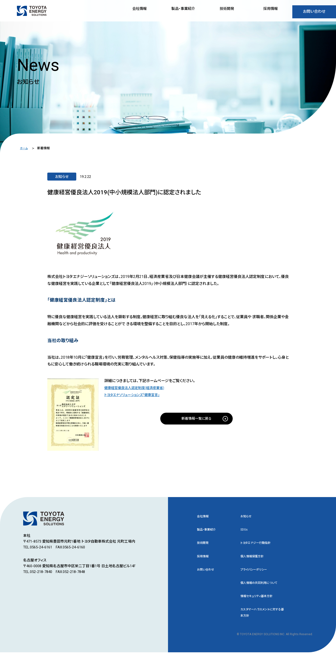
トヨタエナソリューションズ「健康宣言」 (136, 394)
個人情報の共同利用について (262, 591)
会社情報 (204, 517)
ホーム (24, 148)
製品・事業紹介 (209, 531)
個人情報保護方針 (254, 559)
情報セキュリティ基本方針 (260, 609)
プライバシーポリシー (257, 573)
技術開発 (204, 545)
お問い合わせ (314, 13)
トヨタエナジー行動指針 (259, 545)
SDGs (244, 531)
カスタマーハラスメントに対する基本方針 (262, 626)
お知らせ (247, 517)
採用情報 (204, 559)
